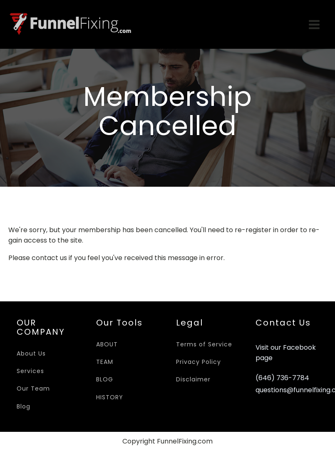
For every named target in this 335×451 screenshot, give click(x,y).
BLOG (104, 379)
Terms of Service (204, 344)
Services (30, 371)
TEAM (104, 362)
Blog (23, 406)
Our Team (33, 388)
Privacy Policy (198, 362)
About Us (31, 353)
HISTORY (109, 397)
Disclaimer (193, 379)
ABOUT (107, 344)
